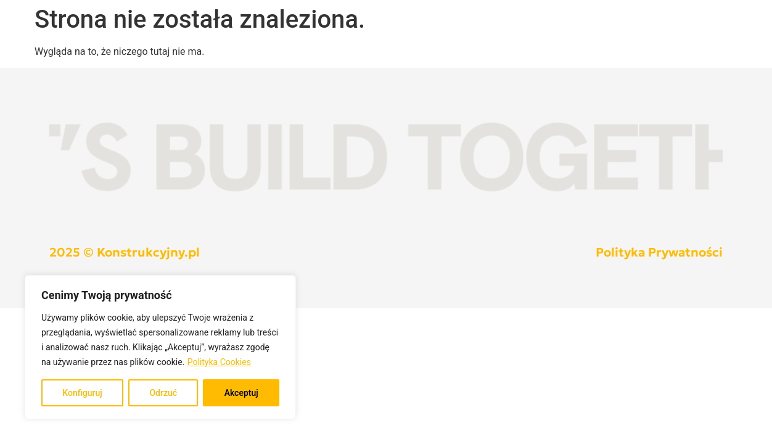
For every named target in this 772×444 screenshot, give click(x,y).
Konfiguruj (82, 393)
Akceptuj (241, 393)
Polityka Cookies (219, 362)
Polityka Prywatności (659, 252)
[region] (160, 347)
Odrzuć (163, 393)
